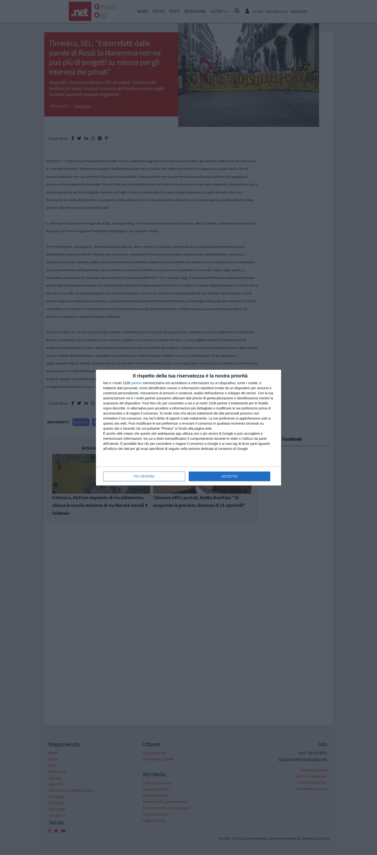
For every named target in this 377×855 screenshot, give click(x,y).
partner (136, 383)
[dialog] (188, 427)
